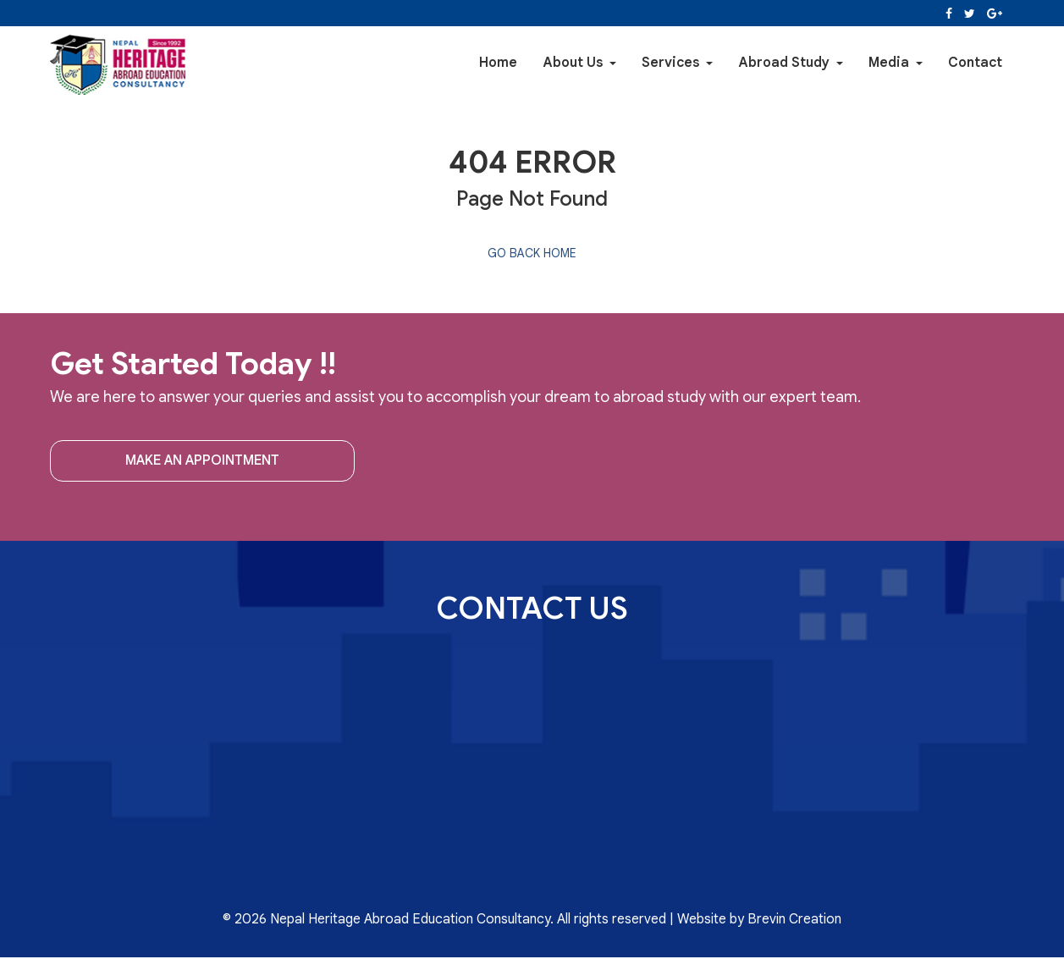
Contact (975, 62)
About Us (579, 62)
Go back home (532, 253)
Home (498, 62)
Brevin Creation (794, 919)
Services (677, 62)
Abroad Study (790, 62)
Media (895, 62)
